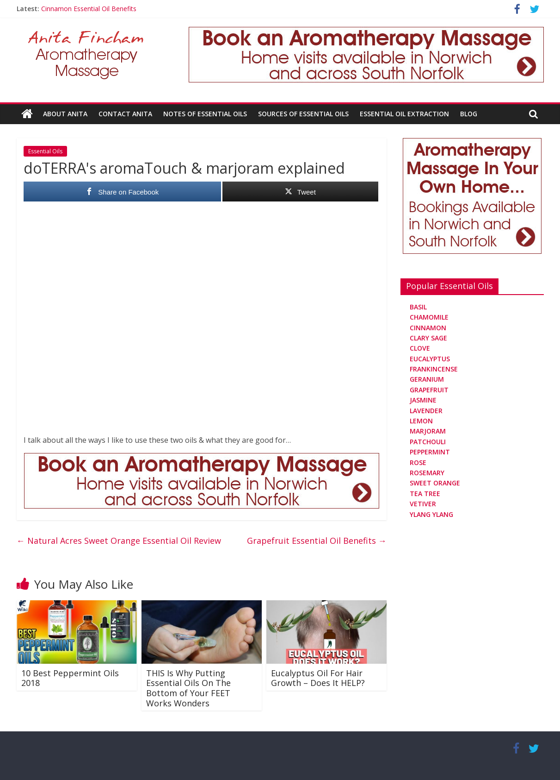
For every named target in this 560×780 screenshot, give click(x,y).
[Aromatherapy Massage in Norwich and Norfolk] (366, 32)
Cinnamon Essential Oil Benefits (88, 8)
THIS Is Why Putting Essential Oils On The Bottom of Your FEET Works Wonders (188, 688)
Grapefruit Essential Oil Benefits (317, 540)
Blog (468, 113)
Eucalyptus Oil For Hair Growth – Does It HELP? (318, 678)
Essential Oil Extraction (404, 113)
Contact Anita (125, 113)
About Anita (65, 113)
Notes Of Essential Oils (205, 113)
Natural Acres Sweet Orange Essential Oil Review (119, 540)
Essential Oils (45, 151)
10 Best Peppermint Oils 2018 (70, 678)
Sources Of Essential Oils (303, 113)
